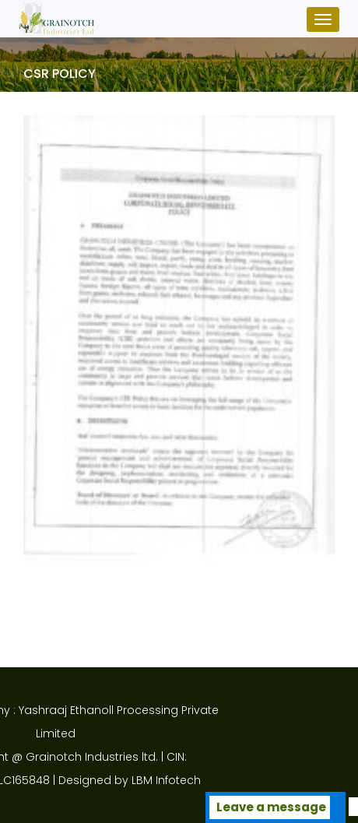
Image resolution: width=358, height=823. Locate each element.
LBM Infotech (115, 780)
